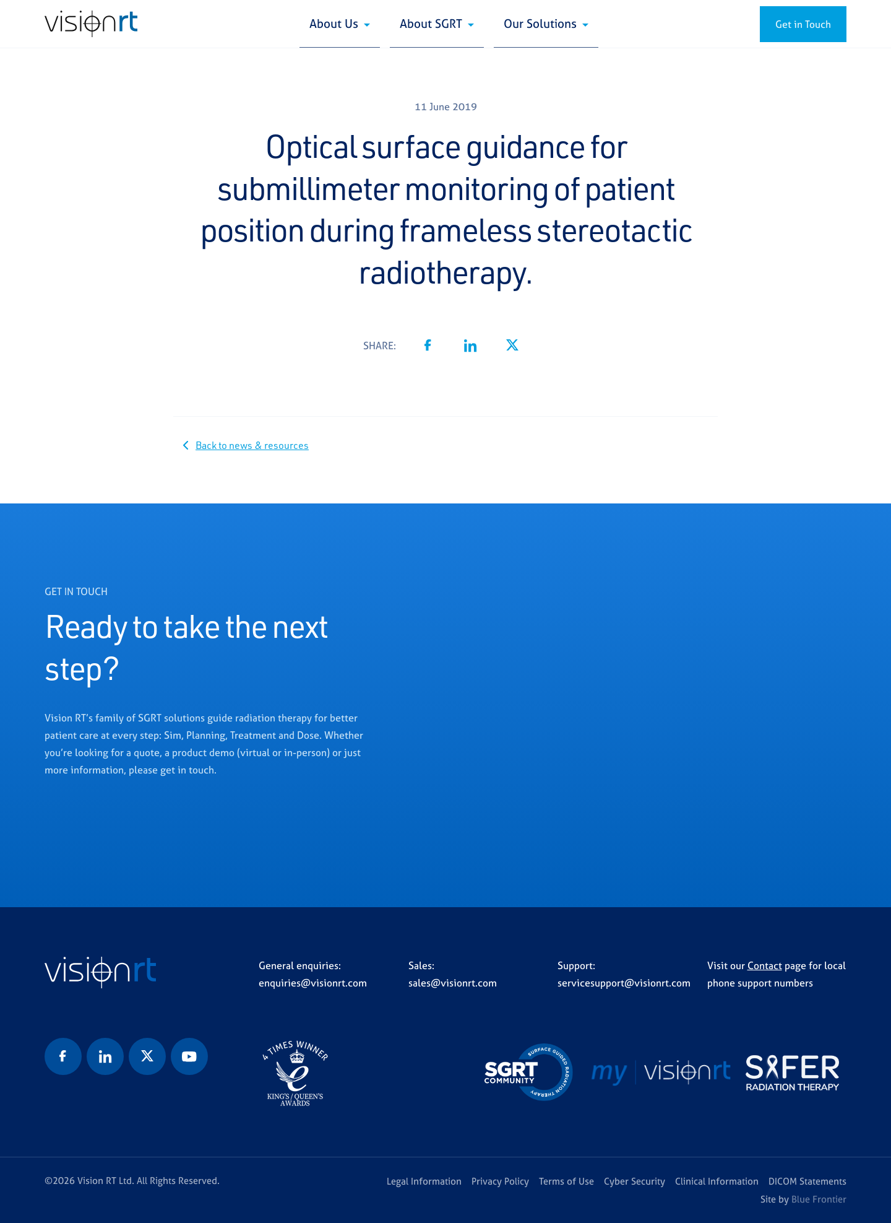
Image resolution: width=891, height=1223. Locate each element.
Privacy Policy (500, 1181)
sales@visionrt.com (452, 983)
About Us (335, 23)
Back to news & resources (252, 445)
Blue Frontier (818, 1199)
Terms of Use (566, 1181)
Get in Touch (803, 24)
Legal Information (424, 1181)
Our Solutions (542, 23)
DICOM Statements (807, 1181)
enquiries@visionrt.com (313, 983)
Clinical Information (717, 1181)
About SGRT (432, 23)
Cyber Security (634, 1181)
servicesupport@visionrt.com (624, 983)
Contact (764, 965)
